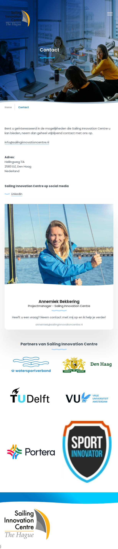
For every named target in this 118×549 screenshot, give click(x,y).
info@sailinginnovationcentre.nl (27, 142)
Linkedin (16, 194)
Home (8, 107)
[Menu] (110, 14)
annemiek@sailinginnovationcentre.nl (59, 324)
